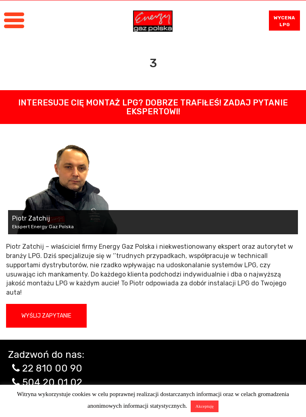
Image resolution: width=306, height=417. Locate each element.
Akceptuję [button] (205, 406)
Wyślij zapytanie (46, 315)
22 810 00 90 (52, 368)
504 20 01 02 (52, 382)
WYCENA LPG (284, 21)
